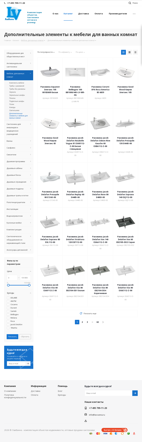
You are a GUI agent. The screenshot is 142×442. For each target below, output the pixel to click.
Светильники (14, 110)
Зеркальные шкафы (17, 95)
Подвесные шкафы (16, 101)
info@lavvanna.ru (97, 414)
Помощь (63, 386)
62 (98, 322)
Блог (60, 391)
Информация (38, 386)
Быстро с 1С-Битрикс (113, 430)
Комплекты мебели (16, 83)
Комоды (12, 107)
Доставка (35, 391)
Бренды (62, 394)
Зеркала (12, 92)
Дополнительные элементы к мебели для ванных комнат (18, 116)
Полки (11, 104)
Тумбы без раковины (17, 89)
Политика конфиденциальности (15, 396)
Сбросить (25, 336)
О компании (10, 391)
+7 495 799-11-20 (98, 408)
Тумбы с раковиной (16, 86)
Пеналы (12, 98)
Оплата (34, 394)
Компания (10, 386)
